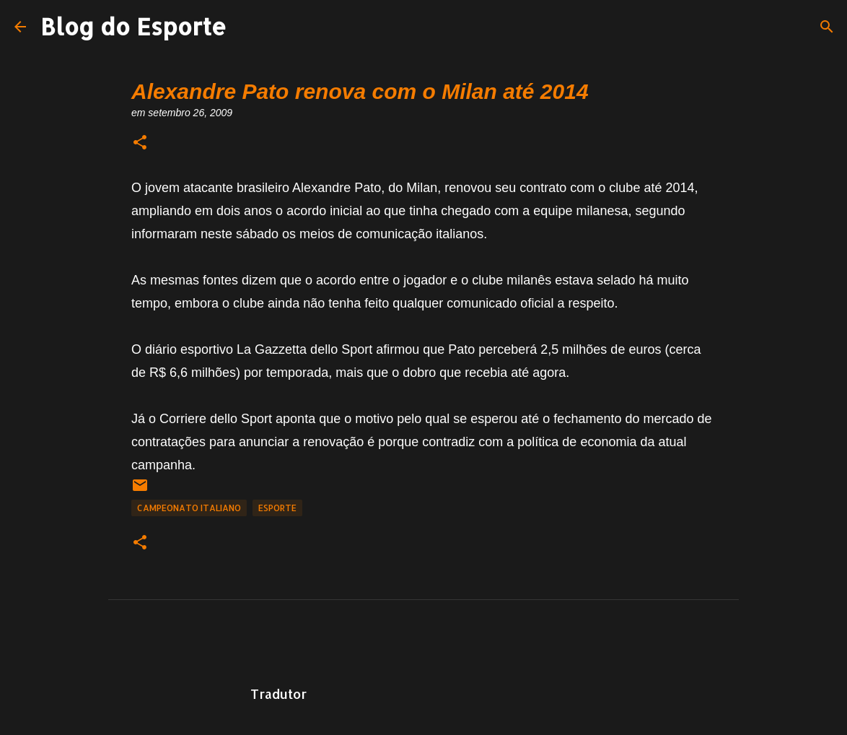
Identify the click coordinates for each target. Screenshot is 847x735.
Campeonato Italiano (189, 508)
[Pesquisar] (826, 26)
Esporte (277, 508)
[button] (140, 143)
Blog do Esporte (133, 26)
